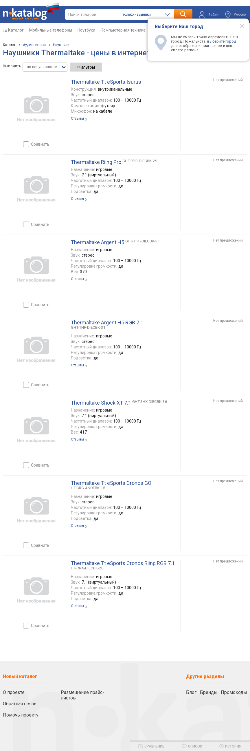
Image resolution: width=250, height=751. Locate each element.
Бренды (209, 692)
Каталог (16, 30)
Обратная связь (19, 703)
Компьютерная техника (123, 30)
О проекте (14, 692)
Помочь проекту (20, 715)
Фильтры (86, 67)
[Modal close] (238, 26)
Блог (191, 692)
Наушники (61, 45)
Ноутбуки (86, 30)
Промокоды (234, 692)
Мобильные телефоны (50, 30)
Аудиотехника (34, 45)
